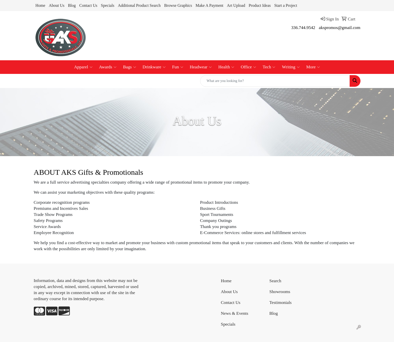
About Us (57, 5)
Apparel (83, 67)
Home (40, 5)
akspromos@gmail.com (339, 27)
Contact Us (88, 5)
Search (275, 280)
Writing (290, 67)
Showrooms (279, 291)
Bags (129, 67)
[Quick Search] (275, 81)
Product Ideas (260, 5)
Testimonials (280, 302)
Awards (107, 67)
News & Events (234, 313)
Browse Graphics (178, 5)
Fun (177, 67)
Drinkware (154, 67)
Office (248, 67)
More (313, 67)
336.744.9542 (303, 27)
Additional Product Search (139, 5)
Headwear (201, 67)
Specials (107, 5)
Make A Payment (209, 5)
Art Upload (236, 5)
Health (226, 67)
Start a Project (285, 5)
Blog (72, 5)
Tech (269, 67)
